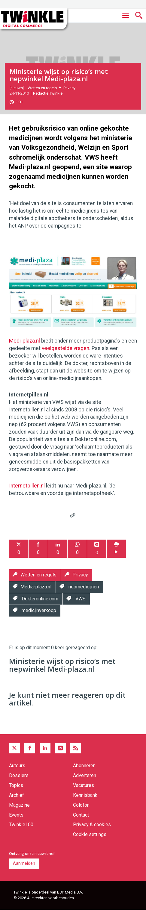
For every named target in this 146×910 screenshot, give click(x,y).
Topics (16, 785)
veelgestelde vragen (65, 348)
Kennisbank (85, 795)
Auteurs (17, 765)
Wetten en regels (42, 88)
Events (16, 815)
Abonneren (84, 765)
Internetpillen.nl (27, 486)
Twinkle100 (21, 824)
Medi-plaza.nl (24, 341)
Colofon (81, 805)
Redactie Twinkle (47, 93)
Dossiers (19, 775)
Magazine (19, 805)
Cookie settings (89, 834)
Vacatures (83, 785)
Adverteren (84, 775)
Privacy (69, 88)
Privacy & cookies (92, 824)
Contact (81, 815)
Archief (16, 795)
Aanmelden (24, 863)
